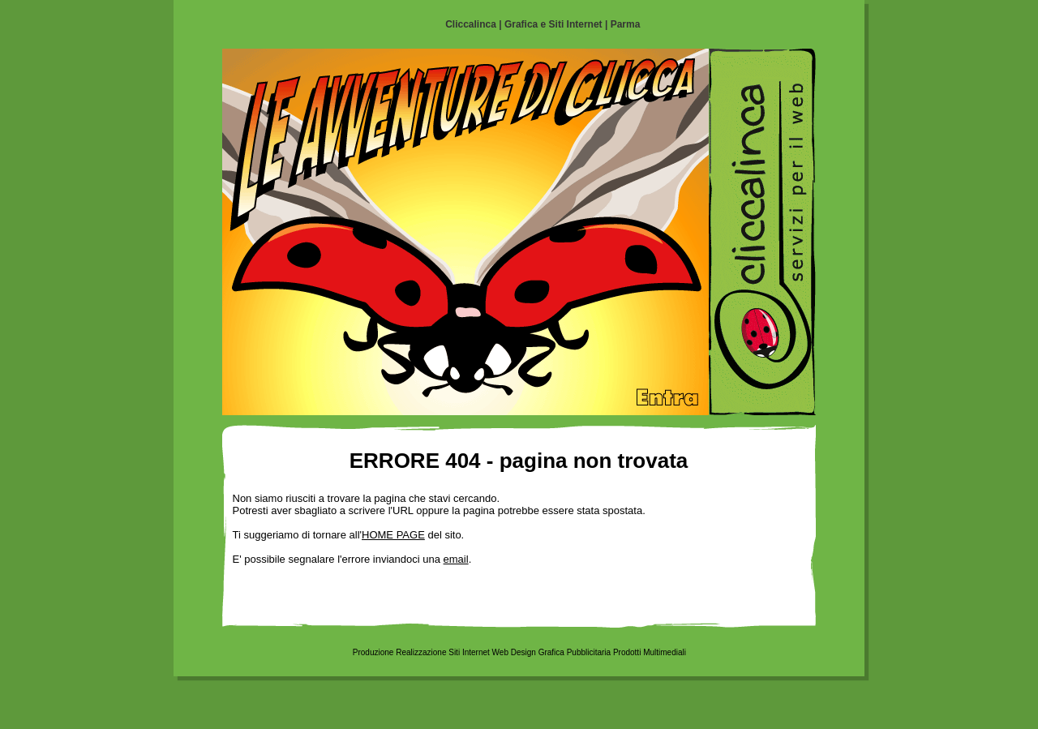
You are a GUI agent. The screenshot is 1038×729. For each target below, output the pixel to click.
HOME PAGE (393, 535)
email (456, 559)
